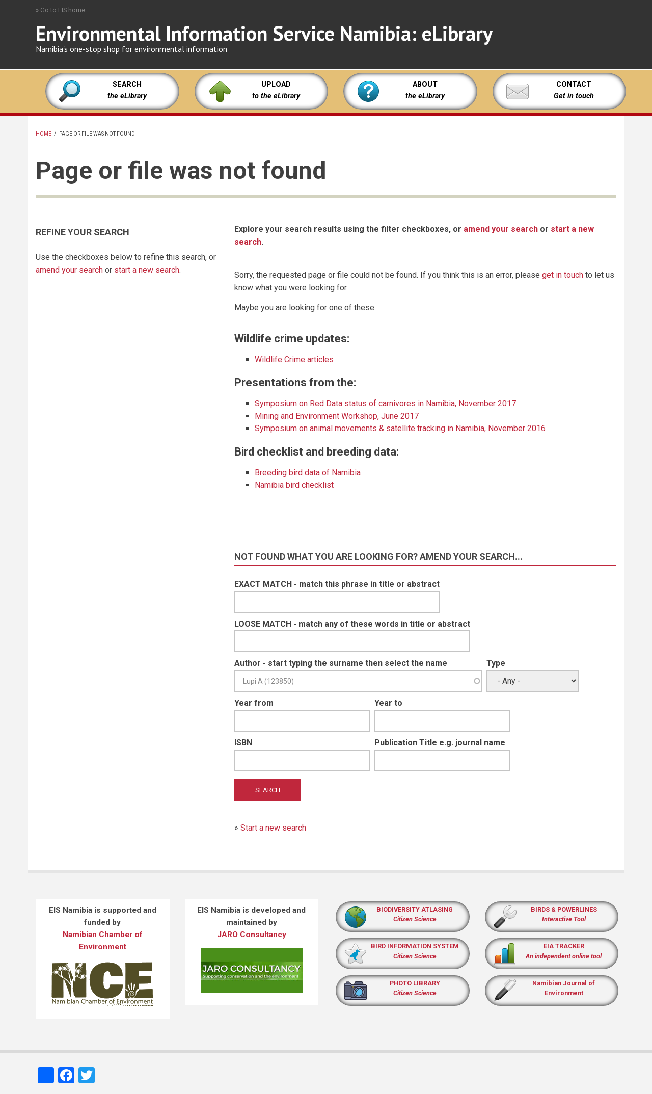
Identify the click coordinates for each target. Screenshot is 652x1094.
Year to (388, 703)
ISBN (243, 743)
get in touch (562, 275)
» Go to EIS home (60, 10)
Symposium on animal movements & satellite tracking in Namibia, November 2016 (400, 428)
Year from (254, 703)
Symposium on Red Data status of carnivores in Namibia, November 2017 (385, 403)
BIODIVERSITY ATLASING (414, 909)
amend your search (69, 270)
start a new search (146, 270)
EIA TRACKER (564, 946)
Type (495, 663)
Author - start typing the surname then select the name (340, 663)
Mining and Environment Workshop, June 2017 (337, 416)
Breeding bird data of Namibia (308, 472)
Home (43, 134)
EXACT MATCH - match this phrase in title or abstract (337, 584)
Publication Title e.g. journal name (439, 743)
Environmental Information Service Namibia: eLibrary (264, 33)
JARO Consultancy (251, 934)
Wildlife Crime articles (294, 359)
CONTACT (573, 84)
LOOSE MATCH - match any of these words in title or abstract (352, 624)
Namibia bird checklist (294, 485)
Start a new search (273, 828)
